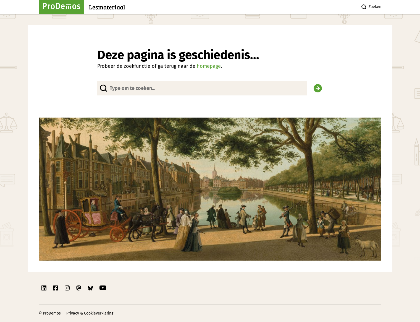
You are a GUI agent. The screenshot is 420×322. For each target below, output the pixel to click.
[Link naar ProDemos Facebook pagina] (56, 288)
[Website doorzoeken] (202, 88)
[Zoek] (318, 88)
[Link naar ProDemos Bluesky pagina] (91, 288)
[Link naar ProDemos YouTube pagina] (103, 288)
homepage (209, 66)
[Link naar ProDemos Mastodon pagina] (79, 288)
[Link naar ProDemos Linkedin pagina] (44, 288)
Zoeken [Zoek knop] (371, 7)
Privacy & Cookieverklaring (89, 313)
